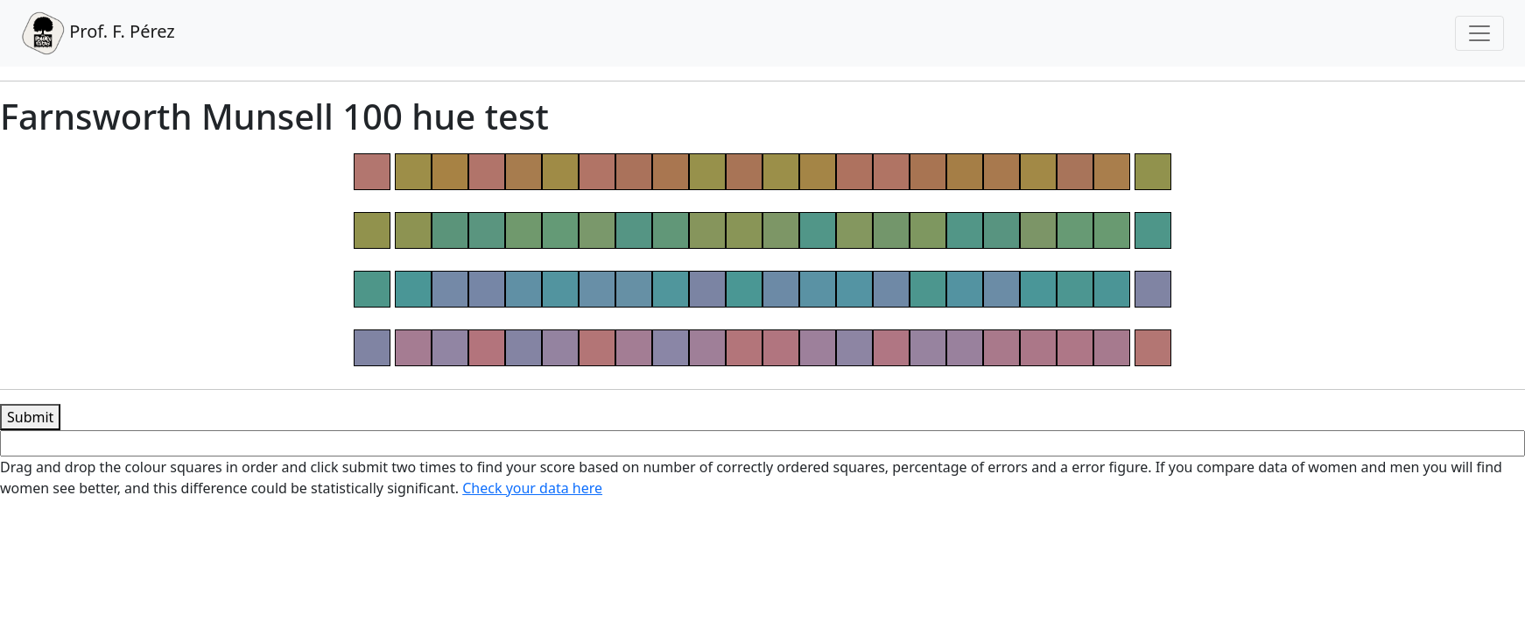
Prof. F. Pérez (98, 33)
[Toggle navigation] (1479, 33)
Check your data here (532, 488)
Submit (30, 417)
